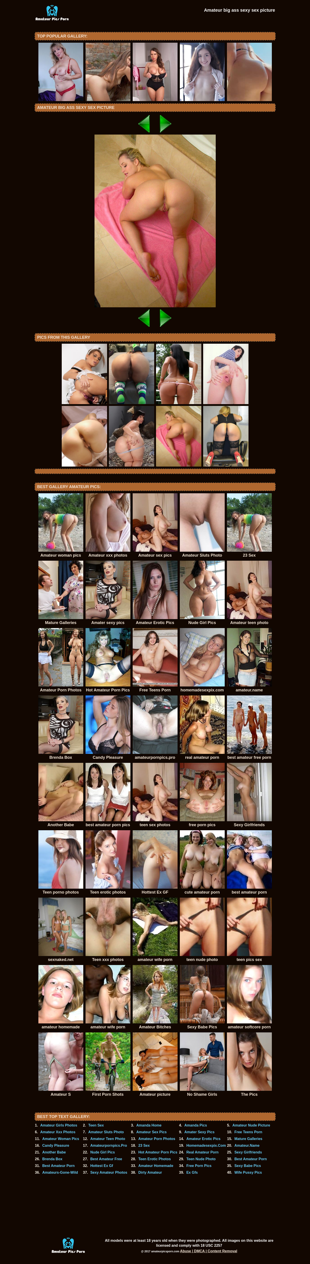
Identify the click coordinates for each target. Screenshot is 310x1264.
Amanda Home (148, 1125)
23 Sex (144, 1145)
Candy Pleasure (55, 1145)
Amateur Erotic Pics (203, 1139)
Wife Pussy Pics (248, 1172)
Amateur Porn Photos (156, 1139)
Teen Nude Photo (200, 1159)
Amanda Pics (195, 1125)
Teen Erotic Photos (154, 1159)
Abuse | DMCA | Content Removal (208, 1251)
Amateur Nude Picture (251, 1125)
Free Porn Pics (198, 1166)
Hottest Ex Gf (101, 1166)
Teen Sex (96, 1125)
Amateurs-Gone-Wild (60, 1172)
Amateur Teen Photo (107, 1139)
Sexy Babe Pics (247, 1166)
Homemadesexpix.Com (206, 1145)
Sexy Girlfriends (248, 1152)
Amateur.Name (246, 1145)
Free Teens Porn (248, 1132)
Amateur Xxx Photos (57, 1132)
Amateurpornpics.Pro (108, 1145)
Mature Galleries (248, 1139)
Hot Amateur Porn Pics (157, 1152)
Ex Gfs (192, 1172)
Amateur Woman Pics (60, 1139)
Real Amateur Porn (202, 1152)
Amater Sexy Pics (199, 1132)
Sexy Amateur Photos (108, 1172)
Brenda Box (52, 1159)
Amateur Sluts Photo (106, 1132)
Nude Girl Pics (102, 1152)
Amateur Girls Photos (58, 1125)
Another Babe (54, 1152)
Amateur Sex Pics (151, 1132)
